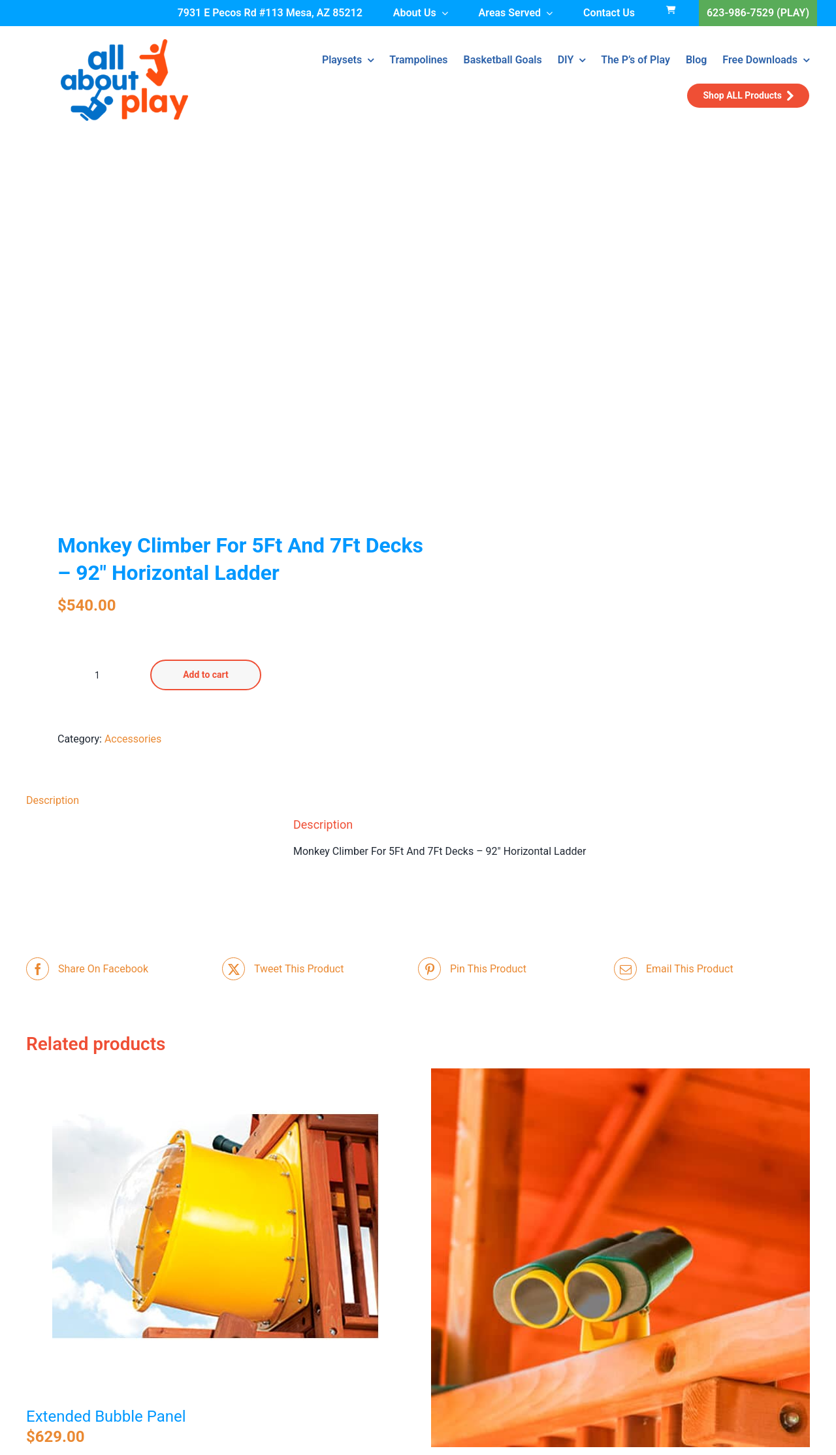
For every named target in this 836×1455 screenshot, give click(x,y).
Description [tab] (52, 800)
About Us (414, 13)
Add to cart (206, 674)
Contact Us (609, 13)
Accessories (132, 739)
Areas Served (510, 13)
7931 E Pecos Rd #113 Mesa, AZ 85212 (270, 13)
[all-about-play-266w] (124, 44)
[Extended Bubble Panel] (215, 1231)
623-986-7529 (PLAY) (758, 13)
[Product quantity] (97, 675)
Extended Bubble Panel (106, 1416)
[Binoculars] (620, 1257)
